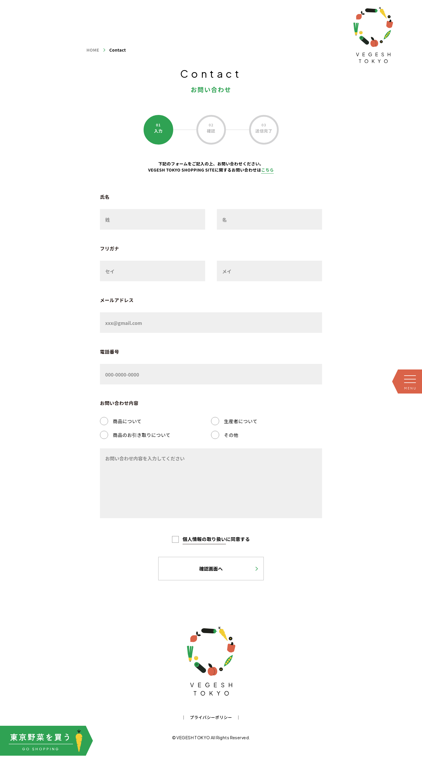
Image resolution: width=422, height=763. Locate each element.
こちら (267, 170)
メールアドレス (117, 299)
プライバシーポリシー (211, 717)
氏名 (105, 196)
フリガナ (109, 248)
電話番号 (109, 351)
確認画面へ (211, 568)
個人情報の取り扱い (204, 538)
